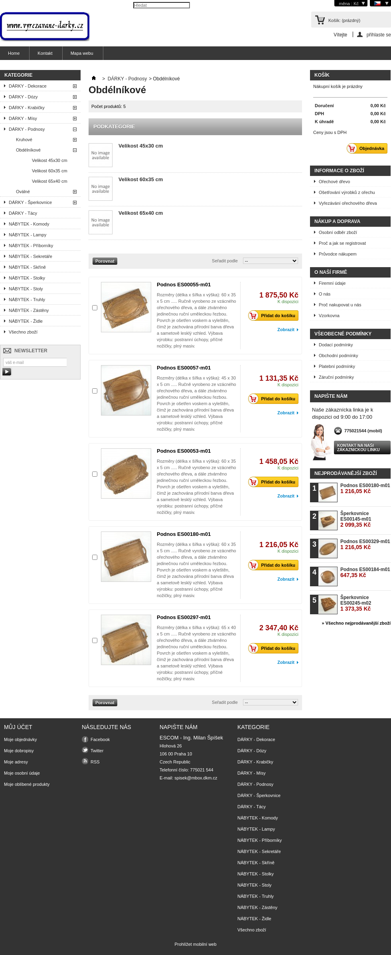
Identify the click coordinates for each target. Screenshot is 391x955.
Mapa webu (82, 53)
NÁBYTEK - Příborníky (31, 245)
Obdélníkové (28, 150)
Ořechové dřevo (334, 181)
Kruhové (24, 139)
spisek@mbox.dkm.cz (195, 777)
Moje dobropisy (19, 750)
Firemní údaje (332, 283)
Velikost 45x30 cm (49, 160)
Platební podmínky (337, 366)
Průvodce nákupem (338, 254)
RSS (95, 761)
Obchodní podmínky (338, 355)
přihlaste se (379, 34)
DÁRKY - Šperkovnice (30, 202)
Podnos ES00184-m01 (365, 572)
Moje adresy (16, 761)
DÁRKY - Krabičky (27, 107)
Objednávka (367, 148)
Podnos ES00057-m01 (184, 368)
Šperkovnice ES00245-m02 (355, 603)
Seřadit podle (225, 260)
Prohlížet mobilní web (195, 944)
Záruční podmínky (336, 377)
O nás (324, 294)
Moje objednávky (20, 739)
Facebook (100, 739)
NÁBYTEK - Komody (29, 224)
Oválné (23, 191)
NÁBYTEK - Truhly (27, 299)
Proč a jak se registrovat (342, 243)
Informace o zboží (339, 171)
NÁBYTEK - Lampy (27, 234)
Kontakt (45, 53)
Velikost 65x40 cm (49, 181)
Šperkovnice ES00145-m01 (355, 519)
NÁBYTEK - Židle (26, 321)
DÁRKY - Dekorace (28, 86)
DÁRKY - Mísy (23, 118)
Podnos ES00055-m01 (184, 285)
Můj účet (18, 727)
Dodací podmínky (336, 344)
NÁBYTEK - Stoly (26, 288)
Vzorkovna (329, 315)
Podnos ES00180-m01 (184, 534)
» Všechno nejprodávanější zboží (356, 623)
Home (14, 53)
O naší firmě (330, 272)
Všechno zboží (23, 332)
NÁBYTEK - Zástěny (29, 310)
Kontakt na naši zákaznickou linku (358, 447)
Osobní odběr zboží (338, 232)
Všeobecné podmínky (342, 334)
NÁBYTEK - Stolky (27, 278)
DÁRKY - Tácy (23, 213)
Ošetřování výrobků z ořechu (347, 192)
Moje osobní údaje (22, 773)
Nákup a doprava (337, 221)
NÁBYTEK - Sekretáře (30, 256)
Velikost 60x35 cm (49, 170)
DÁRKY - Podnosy (27, 129)
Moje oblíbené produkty (26, 784)
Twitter (97, 750)
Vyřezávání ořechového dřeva (348, 203)
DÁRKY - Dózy (23, 96)
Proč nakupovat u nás (340, 304)
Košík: (344, 20)
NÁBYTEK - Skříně (27, 267)
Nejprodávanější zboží (345, 473)
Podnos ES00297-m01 (184, 617)
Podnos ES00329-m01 (365, 544)
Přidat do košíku (274, 315)
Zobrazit (285, 329)
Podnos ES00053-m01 (184, 451)
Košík (322, 75)
